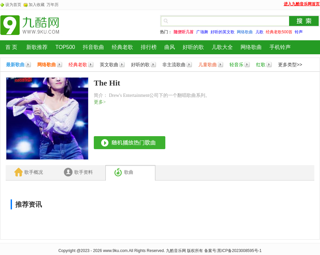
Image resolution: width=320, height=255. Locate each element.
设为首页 (13, 4)
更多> (100, 102)
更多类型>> (290, 64)
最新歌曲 (15, 64)
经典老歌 (122, 47)
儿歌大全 (222, 47)
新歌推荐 (37, 47)
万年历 (53, 4)
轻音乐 (236, 64)
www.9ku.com (115, 250)
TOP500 (65, 47)
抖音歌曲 (93, 47)
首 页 (11, 47)
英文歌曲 (109, 64)
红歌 (260, 64)
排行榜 (149, 47)
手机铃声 (280, 47)
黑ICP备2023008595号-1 (239, 250)
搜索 (304, 21)
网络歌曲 (251, 47)
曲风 (169, 47)
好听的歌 (193, 47)
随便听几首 (184, 32)
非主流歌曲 (174, 64)
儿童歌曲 (207, 64)
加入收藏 (37, 4)
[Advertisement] (264, 118)
